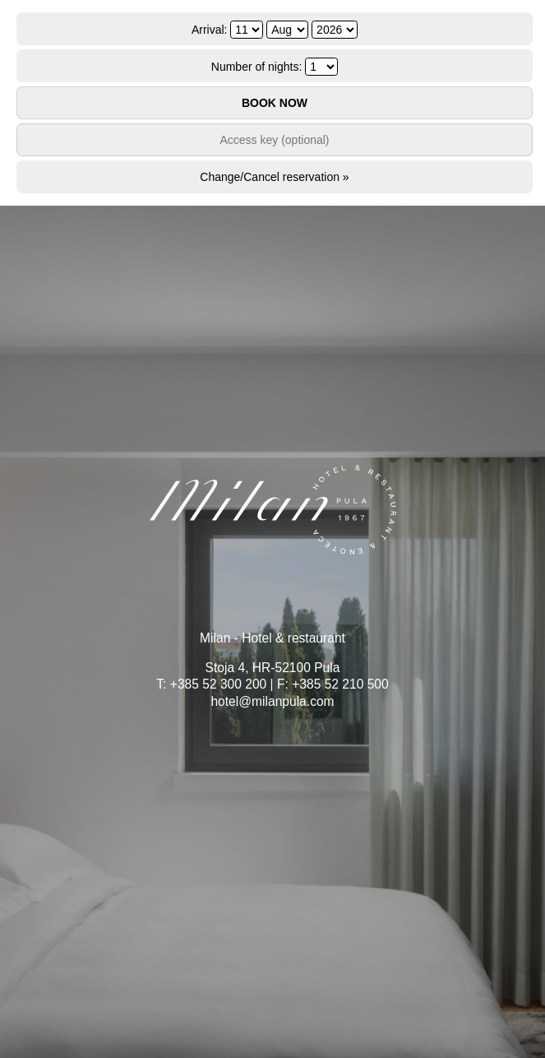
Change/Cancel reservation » (274, 176)
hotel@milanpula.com (272, 701)
